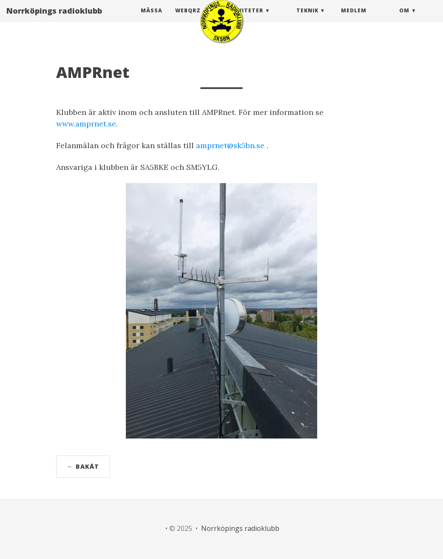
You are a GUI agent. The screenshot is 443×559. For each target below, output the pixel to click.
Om (404, 19)
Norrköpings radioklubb (54, 19)
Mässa (151, 19)
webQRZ (188, 19)
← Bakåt (83, 466)
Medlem (353, 19)
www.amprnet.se (86, 124)
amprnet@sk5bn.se (230, 145)
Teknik (307, 19)
